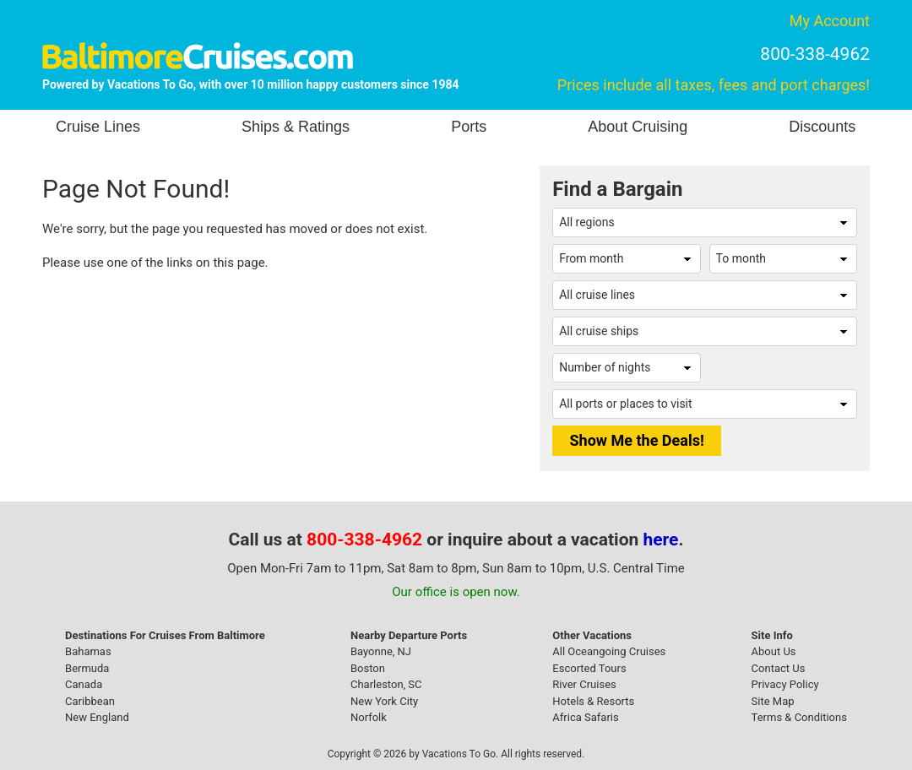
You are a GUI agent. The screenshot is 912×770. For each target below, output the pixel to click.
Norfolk (368, 717)
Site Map (773, 701)
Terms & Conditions (799, 717)
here (661, 539)
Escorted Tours (589, 668)
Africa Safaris (585, 717)
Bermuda (87, 668)
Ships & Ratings (296, 126)
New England (97, 717)
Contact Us (779, 668)
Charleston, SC (386, 684)
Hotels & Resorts (593, 701)
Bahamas (88, 651)
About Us (774, 651)
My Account (830, 21)
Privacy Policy (785, 684)
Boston (367, 668)
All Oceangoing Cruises (608, 651)
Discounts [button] (822, 126)
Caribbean (90, 701)
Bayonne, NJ (380, 651)
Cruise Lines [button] (98, 126)
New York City (384, 701)
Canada (83, 684)
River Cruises (584, 684)
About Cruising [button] (637, 126)
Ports (468, 126)
